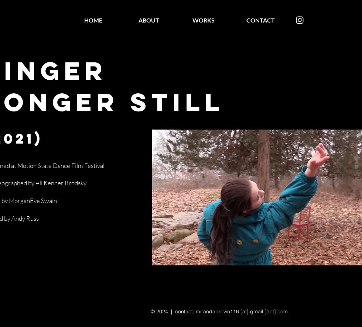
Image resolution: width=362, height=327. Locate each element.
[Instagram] (300, 20)
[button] (257, 197)
